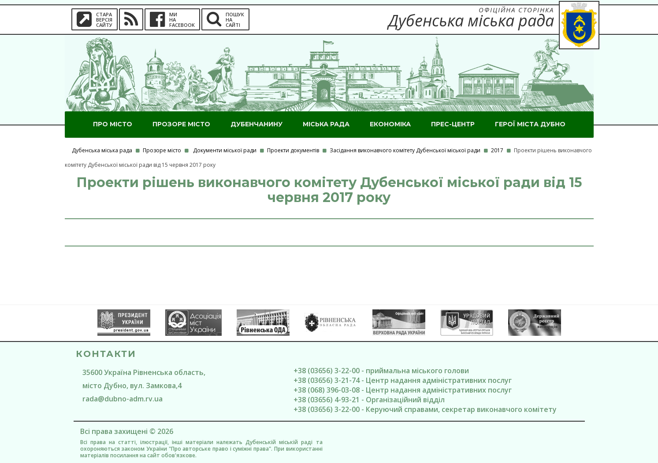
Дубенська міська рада (102, 150)
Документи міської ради (225, 150)
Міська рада (326, 124)
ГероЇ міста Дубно (530, 124)
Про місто (112, 124)
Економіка (390, 124)
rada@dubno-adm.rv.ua (122, 399)
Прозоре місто (181, 124)
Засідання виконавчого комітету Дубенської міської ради (405, 150)
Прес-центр (453, 124)
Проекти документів (293, 150)
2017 (497, 150)
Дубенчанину (256, 124)
